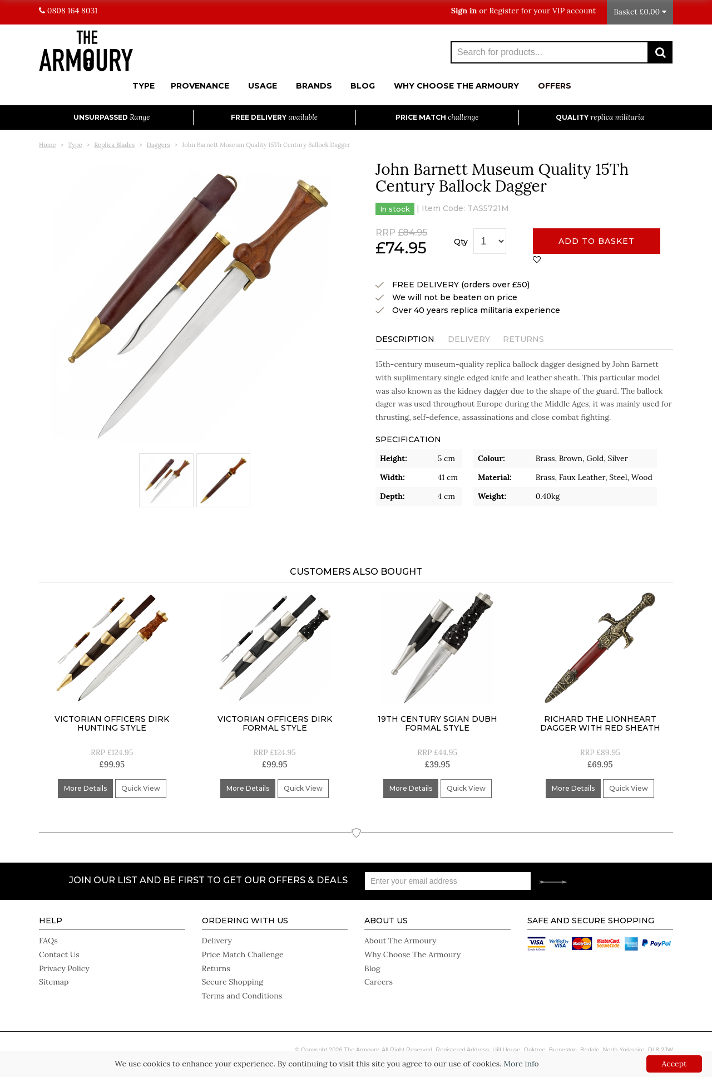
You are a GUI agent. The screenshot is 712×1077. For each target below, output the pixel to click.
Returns (523, 339)
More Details (85, 790)
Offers (554, 86)
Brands (314, 86)
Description (404, 339)
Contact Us (59, 954)
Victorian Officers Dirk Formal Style (274, 725)
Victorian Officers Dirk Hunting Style (112, 725)
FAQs (48, 941)
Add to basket (596, 241)
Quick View (140, 790)
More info (520, 1064)
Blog (362, 86)
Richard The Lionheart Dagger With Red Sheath (600, 725)
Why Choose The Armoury (456, 86)
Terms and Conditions (242, 995)
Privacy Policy (64, 968)
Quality (600, 117)
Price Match (436, 117)
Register (504, 11)
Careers (378, 981)
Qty (461, 242)
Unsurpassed (111, 117)
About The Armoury (400, 941)
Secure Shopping (232, 981)
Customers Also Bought (356, 572)
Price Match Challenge (242, 954)
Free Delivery (274, 117)
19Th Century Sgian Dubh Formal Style (437, 725)
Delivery (469, 339)
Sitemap (53, 981)
